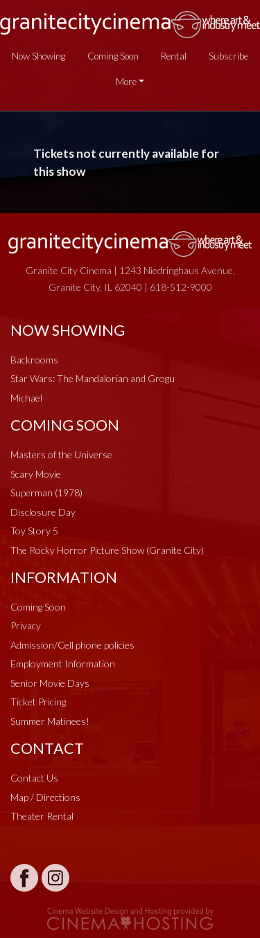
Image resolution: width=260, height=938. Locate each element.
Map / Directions (45, 797)
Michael (26, 398)
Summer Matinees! (49, 721)
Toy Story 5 (34, 530)
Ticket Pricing (38, 701)
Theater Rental (41, 816)
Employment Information (62, 663)
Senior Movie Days (49, 683)
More (126, 81)
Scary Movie (35, 474)
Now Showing (38, 56)
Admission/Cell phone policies (72, 645)
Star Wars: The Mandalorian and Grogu (92, 378)
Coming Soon (113, 56)
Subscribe (228, 56)
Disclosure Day (43, 512)
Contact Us (34, 778)
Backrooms (34, 360)
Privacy (25, 625)
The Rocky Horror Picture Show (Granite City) (107, 550)
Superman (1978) (46, 492)
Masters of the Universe (61, 454)
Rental (174, 56)
